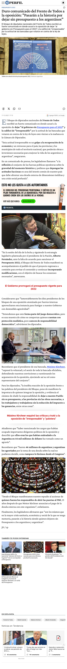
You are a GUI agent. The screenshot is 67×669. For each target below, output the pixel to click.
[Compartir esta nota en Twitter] (9, 109)
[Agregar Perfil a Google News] (55, 115)
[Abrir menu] (3, 2)
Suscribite (28, 201)
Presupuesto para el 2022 (49, 127)
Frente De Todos (8, 620)
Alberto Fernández (50, 620)
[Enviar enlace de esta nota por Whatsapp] (14, 109)
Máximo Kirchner (36, 620)
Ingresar (58, 3)
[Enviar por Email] (19, 109)
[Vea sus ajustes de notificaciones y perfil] (63, 3)
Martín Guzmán (21, 620)
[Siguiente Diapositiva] (63, 644)
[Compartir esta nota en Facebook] (3, 109)
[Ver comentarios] (63, 8)
